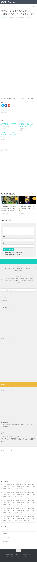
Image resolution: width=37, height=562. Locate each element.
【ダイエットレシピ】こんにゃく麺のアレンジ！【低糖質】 (8, 134)
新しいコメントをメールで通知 (13, 252)
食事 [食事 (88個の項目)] (28, 439)
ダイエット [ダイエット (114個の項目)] (17, 436)
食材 (6, 150)
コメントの (7, 537)
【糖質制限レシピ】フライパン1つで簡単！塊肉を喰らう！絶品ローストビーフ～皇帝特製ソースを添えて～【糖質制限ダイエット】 (18, 486)
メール (21, 237)
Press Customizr (26, 557)
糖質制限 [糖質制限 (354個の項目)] (18, 438)
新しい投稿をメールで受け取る (13, 254)
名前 (4, 237)
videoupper (6, 17)
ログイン (5, 529)
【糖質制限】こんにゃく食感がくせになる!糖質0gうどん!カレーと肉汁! (25, 124)
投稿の (6, 533)
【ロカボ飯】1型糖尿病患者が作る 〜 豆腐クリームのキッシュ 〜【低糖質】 (8, 208)
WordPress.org (7, 541)
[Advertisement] (18, 33)
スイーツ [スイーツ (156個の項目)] (6, 436)
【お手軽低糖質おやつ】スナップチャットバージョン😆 (26, 208)
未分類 (3, 6)
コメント (5, 225)
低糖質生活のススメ (8, 2)
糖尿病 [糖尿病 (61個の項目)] (9, 439)
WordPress (14, 557)
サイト (5, 243)
